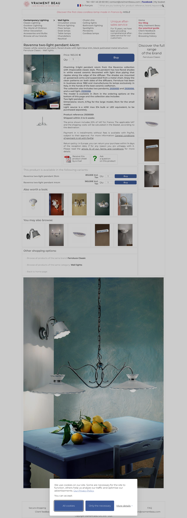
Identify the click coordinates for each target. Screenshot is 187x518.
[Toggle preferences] (123, 506)
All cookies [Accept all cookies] (69, 505)
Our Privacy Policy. (83, 490)
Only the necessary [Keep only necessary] (100, 505)
